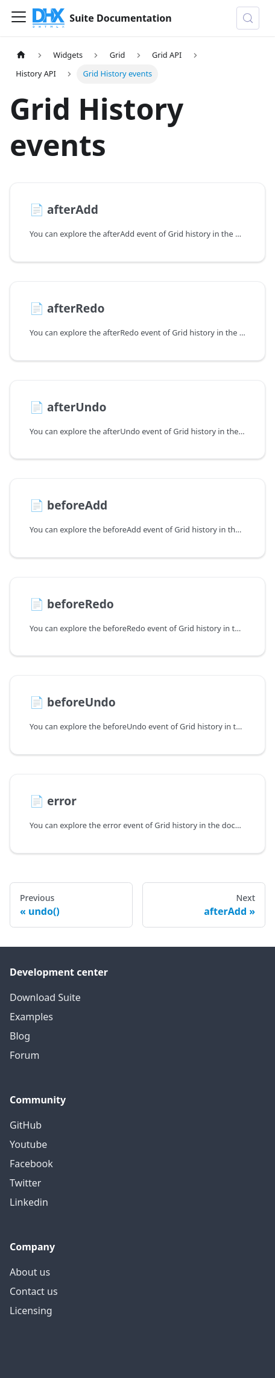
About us (30, 1272)
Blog (20, 1036)
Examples (31, 1016)
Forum (24, 1055)
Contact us (34, 1291)
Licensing (31, 1310)
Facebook (31, 1163)
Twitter (25, 1182)
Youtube (28, 1144)
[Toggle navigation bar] (19, 18)
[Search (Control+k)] (247, 18)
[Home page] (21, 55)
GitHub (26, 1125)
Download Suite (45, 997)
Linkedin (29, 1202)
